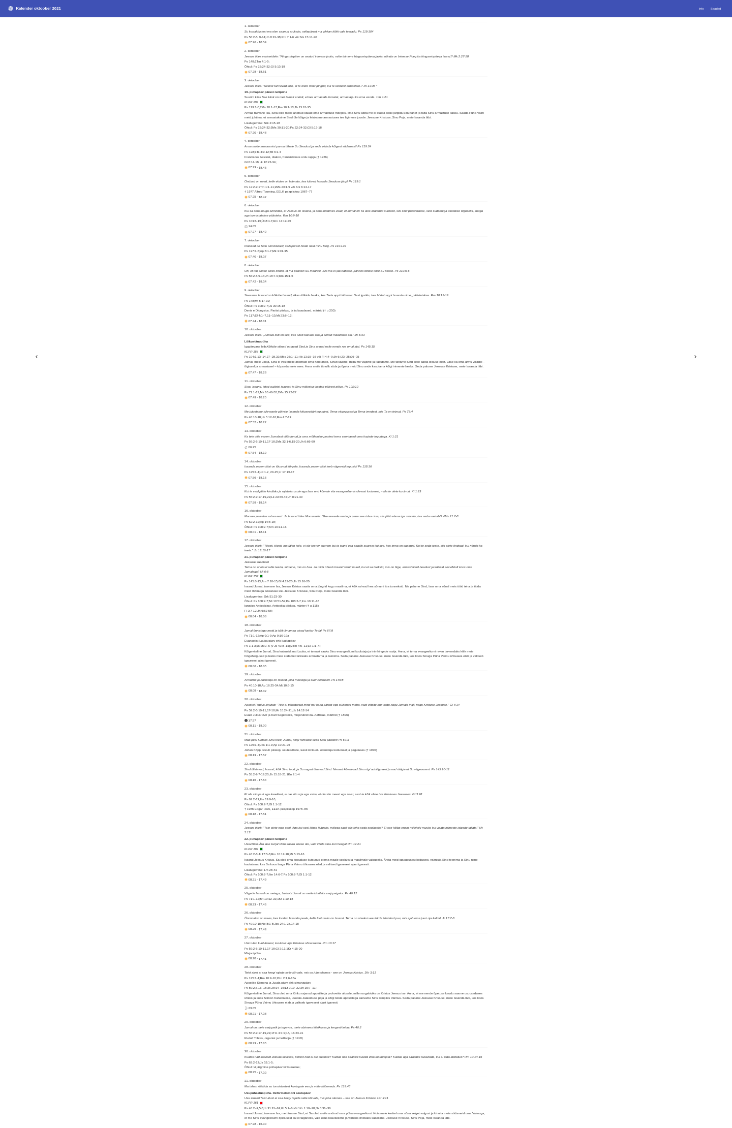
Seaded (716, 8)
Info (701, 8)
